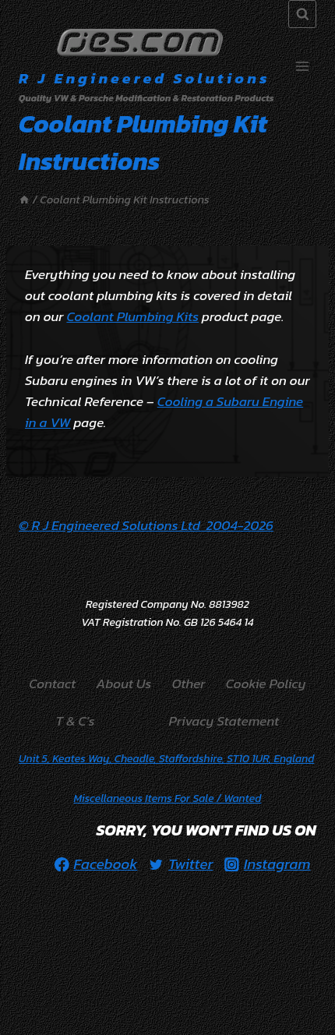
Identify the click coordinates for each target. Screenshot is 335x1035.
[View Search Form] (302, 14)
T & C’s (75, 721)
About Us (124, 683)
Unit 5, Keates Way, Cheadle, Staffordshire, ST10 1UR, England (166, 759)
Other (189, 683)
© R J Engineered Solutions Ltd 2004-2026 (146, 525)
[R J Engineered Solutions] (146, 66)
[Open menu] (301, 67)
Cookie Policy (266, 683)
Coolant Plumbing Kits (132, 316)
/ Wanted (168, 798)
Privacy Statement (224, 721)
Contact (52, 683)
